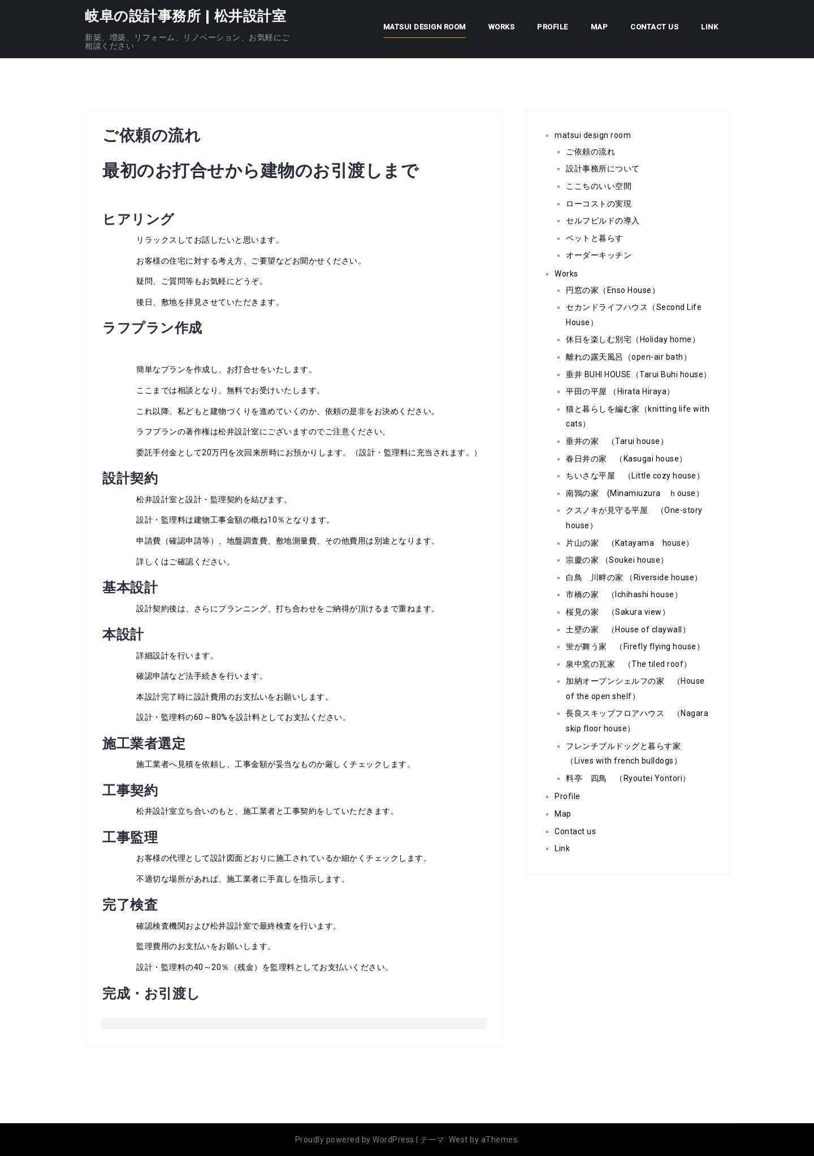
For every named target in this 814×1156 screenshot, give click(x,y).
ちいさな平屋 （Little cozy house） (635, 475)
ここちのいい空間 (598, 186)
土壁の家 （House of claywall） (628, 629)
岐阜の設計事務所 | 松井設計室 (185, 15)
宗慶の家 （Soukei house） (617, 559)
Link (709, 27)
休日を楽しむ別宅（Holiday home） (633, 339)
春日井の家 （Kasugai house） (626, 458)
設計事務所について (603, 168)
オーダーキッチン (603, 255)
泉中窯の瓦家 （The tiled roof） (629, 663)
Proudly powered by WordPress (354, 1139)
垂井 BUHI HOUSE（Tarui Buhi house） (639, 374)
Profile (552, 27)
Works (501, 27)
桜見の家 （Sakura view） (618, 611)
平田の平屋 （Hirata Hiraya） (620, 391)
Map (599, 27)
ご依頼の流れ (590, 151)
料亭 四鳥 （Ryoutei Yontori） (628, 778)
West (458, 1139)
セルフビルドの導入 (603, 220)
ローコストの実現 (598, 203)
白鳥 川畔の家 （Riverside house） (634, 577)
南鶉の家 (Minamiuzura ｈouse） (635, 493)
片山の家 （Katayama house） (630, 542)
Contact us (654, 27)
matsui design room (424, 27)
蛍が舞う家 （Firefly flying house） (635, 646)
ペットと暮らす (595, 238)
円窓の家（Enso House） (613, 290)
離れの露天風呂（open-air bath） (628, 356)
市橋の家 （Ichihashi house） (624, 594)
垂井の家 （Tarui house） (617, 441)
